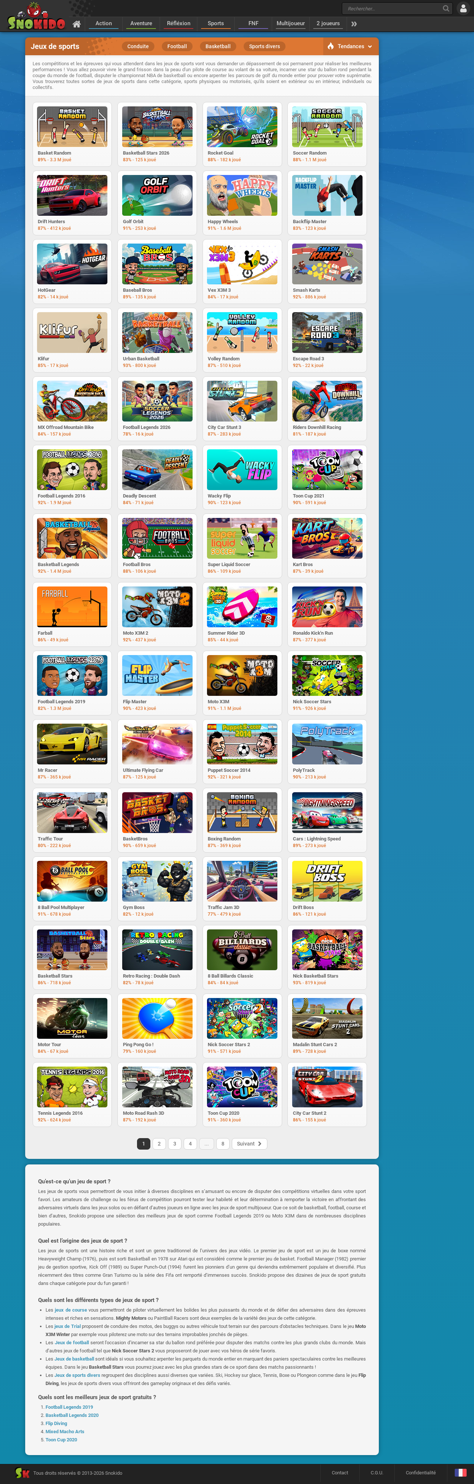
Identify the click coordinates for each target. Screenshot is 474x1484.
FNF (253, 23)
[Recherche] (446, 8)
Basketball (218, 46)
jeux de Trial (67, 1332)
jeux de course (71, 1315)
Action (104, 23)
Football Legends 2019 (69, 1412)
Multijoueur (291, 23)
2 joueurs (328, 23)
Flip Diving (56, 1429)
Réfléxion (178, 23)
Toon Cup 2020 (61, 1445)
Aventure (141, 23)
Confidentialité (421, 1475)
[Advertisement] (416, 150)
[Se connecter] (463, 8)
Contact (340, 1475)
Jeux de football (72, 1348)
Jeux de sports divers (77, 1381)
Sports (216, 23)
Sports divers (264, 46)
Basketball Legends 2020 (72, 1421)
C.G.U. (377, 1475)
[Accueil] (77, 24)
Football (177, 46)
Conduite (138, 46)
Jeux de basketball (74, 1364)
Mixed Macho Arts (65, 1437)
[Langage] (460, 1475)
